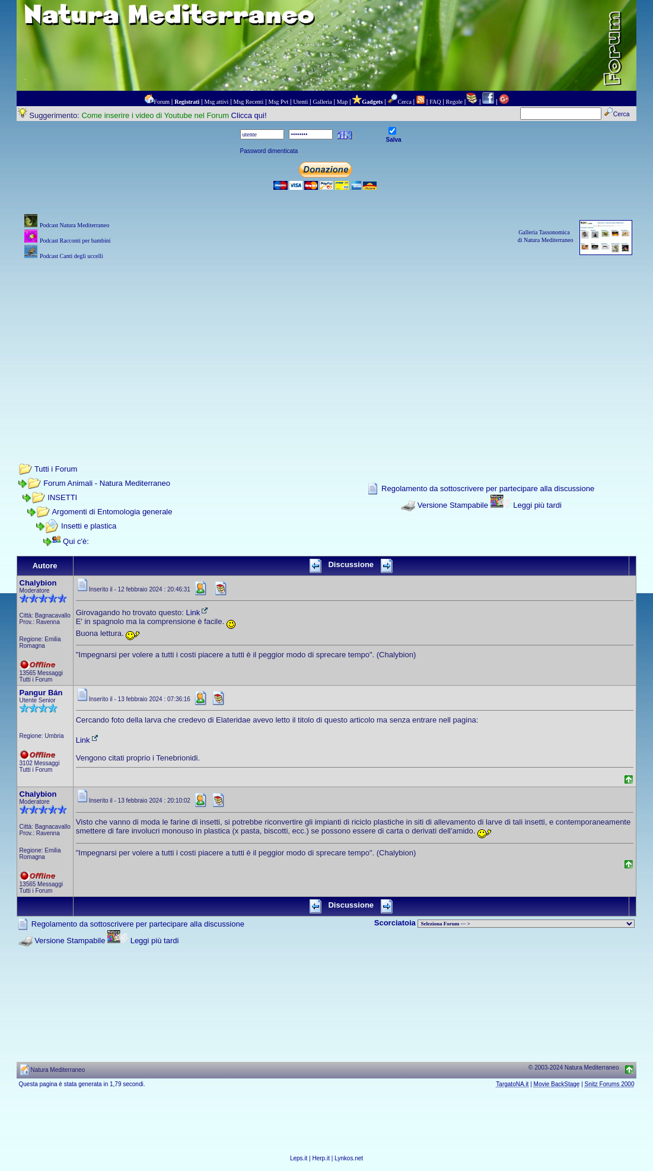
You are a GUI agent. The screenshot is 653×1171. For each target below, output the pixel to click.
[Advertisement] (327, 345)
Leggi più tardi (537, 505)
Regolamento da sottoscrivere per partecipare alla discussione (487, 488)
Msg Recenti (249, 101)
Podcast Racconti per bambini (75, 240)
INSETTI (62, 497)
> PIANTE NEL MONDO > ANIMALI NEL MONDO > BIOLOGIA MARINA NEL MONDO (526, 923)
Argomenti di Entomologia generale (112, 511)
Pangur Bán (41, 692)
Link (197, 612)
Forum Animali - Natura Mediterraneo (106, 483)
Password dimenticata (269, 151)
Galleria (322, 101)
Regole (454, 101)
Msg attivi (217, 101)
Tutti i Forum (55, 468)
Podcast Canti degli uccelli (71, 256)
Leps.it (298, 1158)
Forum (162, 101)
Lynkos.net (349, 1158)
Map (342, 101)
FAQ (435, 101)
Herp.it (321, 1158)
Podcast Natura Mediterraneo (74, 225)
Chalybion (38, 582)
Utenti (300, 101)
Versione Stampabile (453, 505)
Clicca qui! (249, 115)
